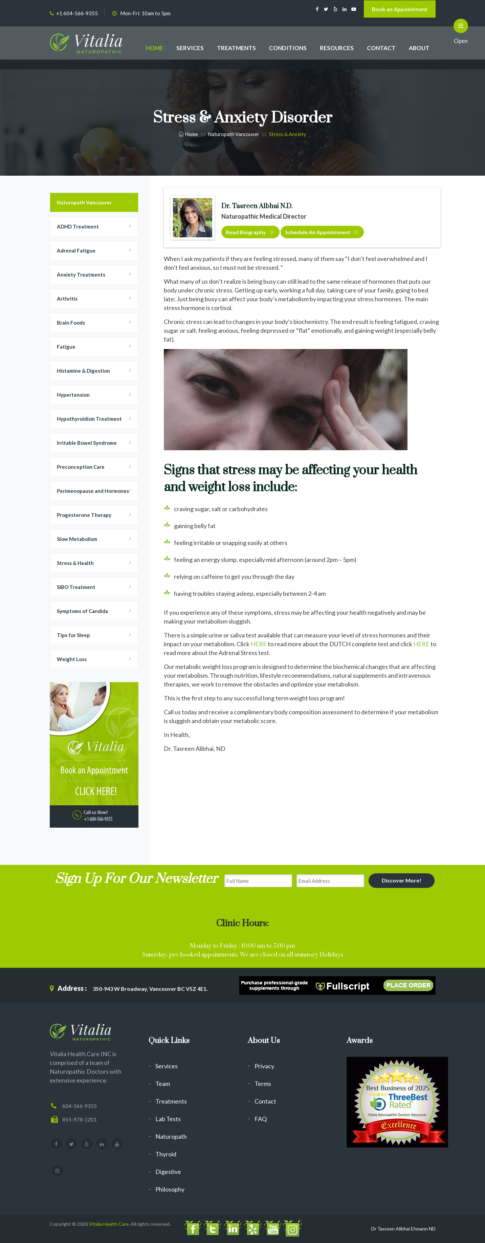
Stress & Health (75, 563)
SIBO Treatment (76, 587)
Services (166, 1066)
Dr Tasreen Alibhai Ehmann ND (403, 1228)
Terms (263, 1083)
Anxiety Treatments (81, 274)
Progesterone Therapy (84, 515)
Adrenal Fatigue (76, 250)
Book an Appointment (399, 9)
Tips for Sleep (73, 635)
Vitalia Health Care (109, 1224)
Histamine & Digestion (83, 371)
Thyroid (165, 1154)
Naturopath (171, 1136)
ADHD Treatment (78, 226)
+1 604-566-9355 (77, 13)
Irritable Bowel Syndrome (87, 443)
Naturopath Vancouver (84, 202)
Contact (265, 1101)
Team (162, 1083)
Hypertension (73, 395)
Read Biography (250, 232)
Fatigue (66, 347)
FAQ (261, 1118)
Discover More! (401, 880)
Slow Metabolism (77, 539)
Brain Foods (71, 323)
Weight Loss (72, 659)
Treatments (171, 1101)
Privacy (264, 1066)
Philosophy (169, 1189)
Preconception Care (81, 467)
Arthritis (67, 299)
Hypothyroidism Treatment (89, 419)
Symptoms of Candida (82, 611)
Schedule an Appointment (321, 232)
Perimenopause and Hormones (93, 491)
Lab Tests (168, 1118)
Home (189, 134)
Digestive (168, 1171)
